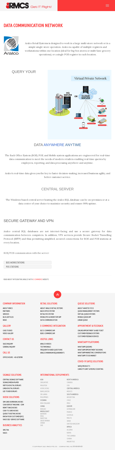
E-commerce (37, 279)
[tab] (28, 262)
